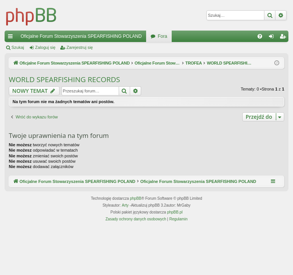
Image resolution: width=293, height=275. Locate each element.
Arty (125, 205)
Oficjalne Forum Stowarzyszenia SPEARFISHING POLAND (81, 36)
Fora (162, 36)
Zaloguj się (45, 47)
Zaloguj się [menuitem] (273, 38)
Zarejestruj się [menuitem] (284, 38)
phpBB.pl (175, 212)
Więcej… (12, 38)
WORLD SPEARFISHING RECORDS (64, 79)
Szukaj (17, 47)
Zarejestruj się (79, 47)
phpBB (136, 198)
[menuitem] (260, 36)
